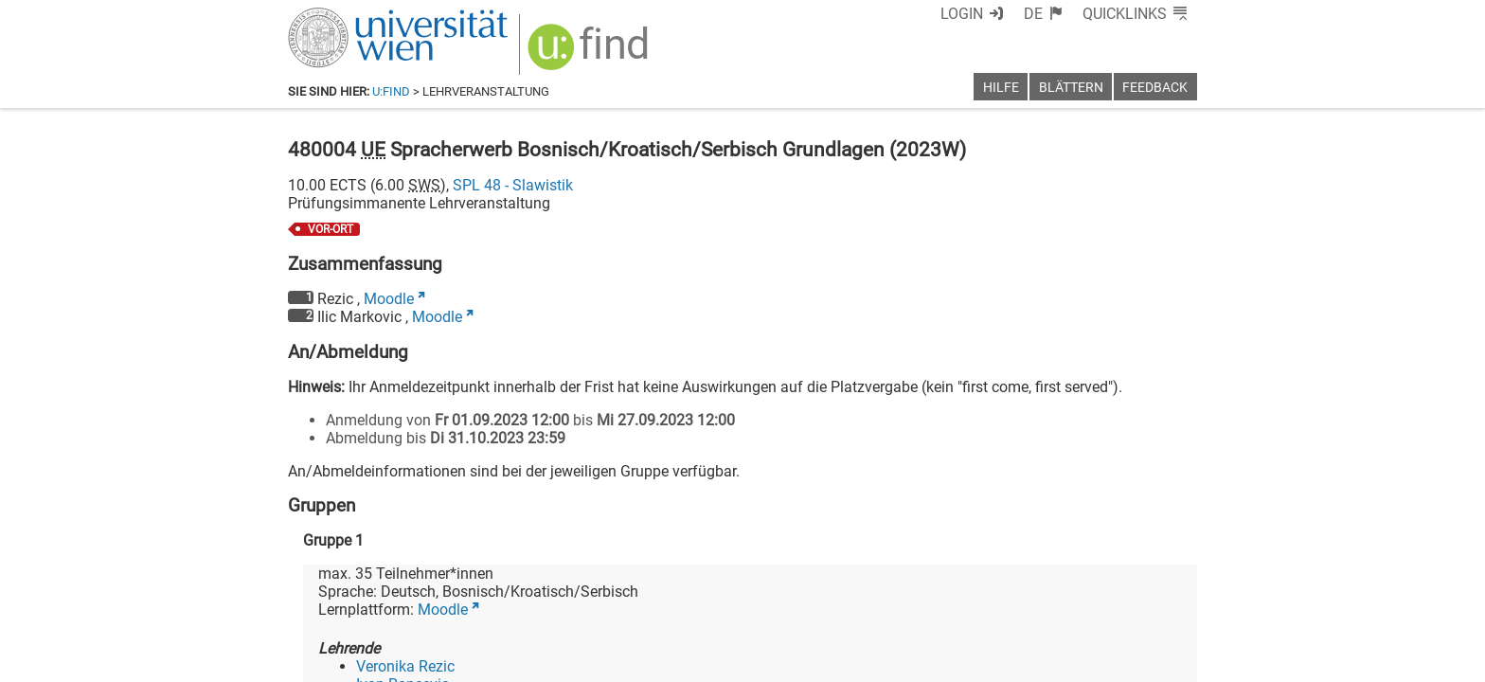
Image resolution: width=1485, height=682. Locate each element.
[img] (590, 54)
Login (961, 14)
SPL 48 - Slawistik (513, 185)
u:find (391, 91)
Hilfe (1001, 88)
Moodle (389, 299)
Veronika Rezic (405, 666)
